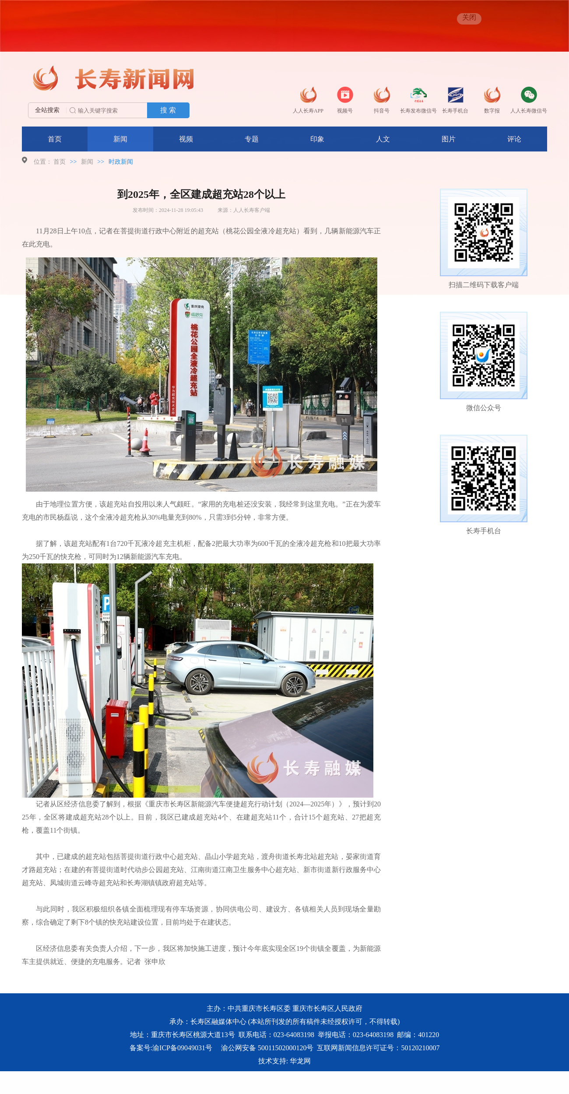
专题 (252, 139)
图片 (449, 139)
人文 (383, 139)
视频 (186, 139)
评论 (514, 139)
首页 (55, 139)
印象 (317, 139)
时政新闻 (121, 161)
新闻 (120, 139)
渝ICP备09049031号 (182, 1048)
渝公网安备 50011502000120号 (267, 1048)
